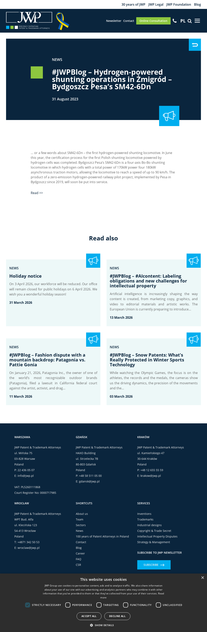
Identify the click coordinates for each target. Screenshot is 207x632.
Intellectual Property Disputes (157, 536)
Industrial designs (149, 525)
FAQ (78, 559)
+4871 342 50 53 (28, 542)
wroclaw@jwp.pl (29, 548)
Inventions (144, 514)
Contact (128, 21)
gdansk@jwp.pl (89, 481)
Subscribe (154, 565)
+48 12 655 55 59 (151, 470)
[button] (103, 625)
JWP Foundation (178, 4)
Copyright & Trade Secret (154, 531)
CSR (78, 565)
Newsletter (113, 21)
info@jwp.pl (26, 476)
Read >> (37, 193)
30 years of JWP (133, 4)
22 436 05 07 (26, 470)
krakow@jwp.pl (150, 476)
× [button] (202, 577)
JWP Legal (155, 4)
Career (80, 553)
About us (82, 514)
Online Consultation (153, 21)
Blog (197, 4)
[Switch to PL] (183, 20)
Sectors (81, 525)
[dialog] (103, 603)
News (57, 59)
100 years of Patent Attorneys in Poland (102, 536)
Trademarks (145, 519)
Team (79, 519)
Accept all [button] (89, 616)
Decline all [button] (117, 616)
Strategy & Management (153, 542)
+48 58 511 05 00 (90, 476)
